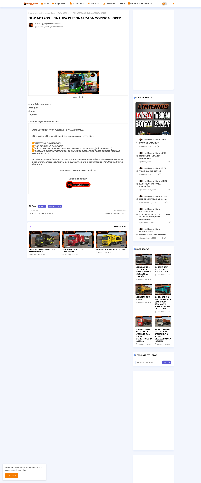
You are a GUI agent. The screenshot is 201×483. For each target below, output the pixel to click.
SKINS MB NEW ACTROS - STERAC (110, 249)
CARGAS (93, 3)
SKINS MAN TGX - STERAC (143, 298)
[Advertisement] (79, 50)
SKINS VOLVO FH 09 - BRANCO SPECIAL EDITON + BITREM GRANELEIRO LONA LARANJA (163, 335)
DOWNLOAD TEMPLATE (114, 3)
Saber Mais (21, 470)
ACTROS (42, 206)
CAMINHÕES (77, 3)
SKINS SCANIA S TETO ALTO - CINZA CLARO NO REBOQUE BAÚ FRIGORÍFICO (154, 216)
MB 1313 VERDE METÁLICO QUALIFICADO (150, 157)
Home (45, 3)
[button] (173, 3)
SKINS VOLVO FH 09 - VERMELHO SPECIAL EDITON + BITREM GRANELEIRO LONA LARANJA (143, 335)
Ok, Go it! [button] (12, 475)
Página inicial (34, 13)
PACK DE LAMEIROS (149, 142)
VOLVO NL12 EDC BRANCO (150, 171)
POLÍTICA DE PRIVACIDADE (140, 3)
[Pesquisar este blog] (149, 362)
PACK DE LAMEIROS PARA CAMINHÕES (149, 185)
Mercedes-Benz (48, 13)
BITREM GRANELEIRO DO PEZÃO (152, 234)
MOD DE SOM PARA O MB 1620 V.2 (153, 199)
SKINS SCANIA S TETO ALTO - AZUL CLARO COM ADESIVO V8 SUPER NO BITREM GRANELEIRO (163, 303)
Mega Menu (58, 3)
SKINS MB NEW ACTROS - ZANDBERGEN (73, 250)
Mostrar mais (120, 227)
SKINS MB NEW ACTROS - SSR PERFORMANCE (42, 250)
